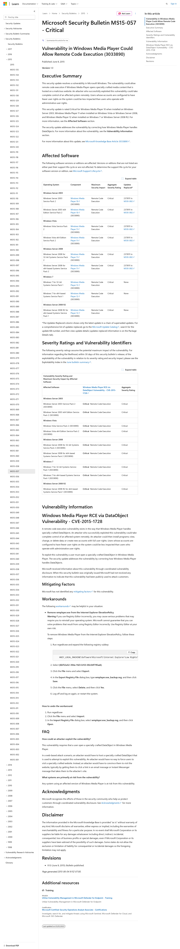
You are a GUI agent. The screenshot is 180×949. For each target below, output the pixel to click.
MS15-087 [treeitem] (14, 316)
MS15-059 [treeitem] (14, 461)
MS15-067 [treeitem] (14, 419)
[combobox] (19, 17)
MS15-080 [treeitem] (14, 353)
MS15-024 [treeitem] (14, 641)
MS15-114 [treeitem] (14, 177)
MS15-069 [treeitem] (14, 409)
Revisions (150, 61)
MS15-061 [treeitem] (14, 450)
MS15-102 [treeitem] (14, 239)
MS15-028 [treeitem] (14, 620)
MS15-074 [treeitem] (14, 383)
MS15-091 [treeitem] (14, 296)
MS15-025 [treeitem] (14, 636)
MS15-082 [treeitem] (14, 342)
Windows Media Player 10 (77, 200)
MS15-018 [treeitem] (14, 672)
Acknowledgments (110, 802)
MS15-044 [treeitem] (14, 538)
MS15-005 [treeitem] (14, 739)
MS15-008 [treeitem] (14, 723)
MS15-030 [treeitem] (14, 610)
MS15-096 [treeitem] (14, 270)
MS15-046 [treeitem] (14, 528)
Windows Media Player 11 (77, 228)
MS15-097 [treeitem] (14, 265)
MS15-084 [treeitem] (14, 332)
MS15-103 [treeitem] (14, 234)
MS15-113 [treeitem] (14, 183)
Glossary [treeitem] (9, 862)
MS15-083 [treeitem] (14, 337)
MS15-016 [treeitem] (14, 682)
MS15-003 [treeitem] (14, 749)
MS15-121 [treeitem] (14, 141)
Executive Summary (154, 27)
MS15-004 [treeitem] (14, 744)
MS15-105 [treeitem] (14, 224)
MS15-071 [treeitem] (14, 399)
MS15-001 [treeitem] (14, 759)
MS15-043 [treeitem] (14, 543)
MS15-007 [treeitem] (14, 728)
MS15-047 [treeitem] (14, 522)
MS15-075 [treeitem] (14, 378)
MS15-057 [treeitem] (14, 471)
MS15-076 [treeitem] (14, 373)
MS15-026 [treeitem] (14, 631)
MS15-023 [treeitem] (14, 646)
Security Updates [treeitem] (13, 23)
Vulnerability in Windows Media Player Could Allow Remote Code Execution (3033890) (160, 21)
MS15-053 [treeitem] (14, 492)
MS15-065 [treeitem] (14, 430)
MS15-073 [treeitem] (14, 389)
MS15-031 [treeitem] (14, 605)
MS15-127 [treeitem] (14, 110)
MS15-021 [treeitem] (14, 656)
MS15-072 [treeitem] (14, 394)
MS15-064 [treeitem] (14, 435)
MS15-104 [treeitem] (14, 229)
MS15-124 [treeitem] (14, 126)
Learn (45, 13)
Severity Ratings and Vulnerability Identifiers (160, 36)
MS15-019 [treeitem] (14, 667)
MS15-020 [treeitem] (14, 662)
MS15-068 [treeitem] (14, 414)
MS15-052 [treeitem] (14, 497)
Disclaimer (150, 57)
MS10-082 (128, 201)
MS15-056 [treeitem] (14, 476)
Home (54, 13)
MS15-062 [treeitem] (14, 445)
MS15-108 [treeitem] (14, 208)
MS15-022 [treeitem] (14, 651)
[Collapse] (34, 11)
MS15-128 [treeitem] (14, 105)
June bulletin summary (78, 362)
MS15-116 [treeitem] (14, 167)
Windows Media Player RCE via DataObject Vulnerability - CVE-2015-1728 (160, 47)
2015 (83, 13)
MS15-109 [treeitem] (14, 203)
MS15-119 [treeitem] (14, 152)
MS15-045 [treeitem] (14, 533)
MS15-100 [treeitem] (14, 250)
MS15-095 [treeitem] (14, 275)
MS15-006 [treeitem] (14, 734)
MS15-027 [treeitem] (14, 625)
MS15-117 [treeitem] (14, 162)
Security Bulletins (69, 13)
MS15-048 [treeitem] (14, 517)
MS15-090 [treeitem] (14, 301)
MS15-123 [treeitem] (14, 131)
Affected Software (153, 31)
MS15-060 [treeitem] (14, 456)
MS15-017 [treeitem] (14, 677)
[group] (95, 657)
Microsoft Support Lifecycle (86, 170)
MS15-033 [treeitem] (14, 594)
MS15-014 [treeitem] (14, 692)
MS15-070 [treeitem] (14, 404)
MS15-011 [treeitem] (14, 708)
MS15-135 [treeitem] (14, 69)
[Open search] (167, 3)
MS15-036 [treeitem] (14, 579)
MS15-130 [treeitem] (14, 95)
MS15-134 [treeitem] (14, 74)
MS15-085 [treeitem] (14, 327)
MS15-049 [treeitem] (14, 512)
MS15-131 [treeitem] (14, 90)
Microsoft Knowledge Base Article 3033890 (107, 141)
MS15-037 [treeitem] (14, 574)
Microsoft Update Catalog (104, 326)
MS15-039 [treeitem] (14, 564)
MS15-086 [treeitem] (14, 322)
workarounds (62, 606)
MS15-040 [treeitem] (14, 559)
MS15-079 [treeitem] (14, 358)
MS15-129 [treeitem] (14, 100)
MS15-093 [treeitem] (14, 286)
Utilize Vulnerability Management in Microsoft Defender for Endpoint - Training (77, 898)
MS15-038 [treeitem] (14, 569)
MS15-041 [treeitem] (14, 553)
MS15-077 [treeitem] (14, 368)
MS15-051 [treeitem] (14, 502)
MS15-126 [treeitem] (14, 116)
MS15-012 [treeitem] (14, 703)
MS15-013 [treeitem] (14, 697)
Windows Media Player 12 (77, 283)
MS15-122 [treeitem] (14, 136)
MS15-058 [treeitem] (14, 466)
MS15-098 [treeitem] (14, 260)
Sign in (174, 3)
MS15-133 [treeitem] (14, 80)
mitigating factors (82, 591)
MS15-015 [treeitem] (14, 687)
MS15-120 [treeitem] (14, 147)
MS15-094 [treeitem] (14, 280)
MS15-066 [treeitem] (14, 425)
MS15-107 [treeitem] (14, 213)
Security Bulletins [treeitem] (15, 44)
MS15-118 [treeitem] (14, 157)
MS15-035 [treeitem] (14, 584)
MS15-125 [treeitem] (14, 121)
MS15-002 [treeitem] (14, 754)
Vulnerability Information (156, 41)
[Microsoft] (5, 4)
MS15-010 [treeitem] (14, 713)
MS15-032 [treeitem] (14, 600)
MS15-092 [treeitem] (14, 291)
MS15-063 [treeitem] (14, 440)
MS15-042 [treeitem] (14, 548)
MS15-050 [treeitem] (14, 507)
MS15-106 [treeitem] (14, 219)
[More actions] (135, 13)
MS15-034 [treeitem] (14, 589)
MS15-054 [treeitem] (14, 486)
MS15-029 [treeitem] (14, 615)
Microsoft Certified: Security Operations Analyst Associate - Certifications (74, 910)
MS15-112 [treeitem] (14, 188)
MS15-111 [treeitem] (14, 193)
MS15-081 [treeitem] (14, 347)
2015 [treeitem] (12, 64)
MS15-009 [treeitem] (14, 718)
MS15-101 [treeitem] (14, 244)
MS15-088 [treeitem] (14, 311)
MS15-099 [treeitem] (14, 255)
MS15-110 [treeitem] (14, 198)
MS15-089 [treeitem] (14, 306)
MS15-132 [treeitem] (14, 85)
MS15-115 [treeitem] (14, 172)
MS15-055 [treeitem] (14, 481)
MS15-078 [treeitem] (14, 363)
